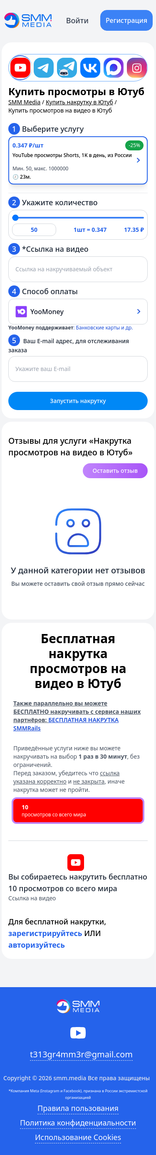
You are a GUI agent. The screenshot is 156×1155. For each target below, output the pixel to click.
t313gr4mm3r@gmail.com (81, 1054)
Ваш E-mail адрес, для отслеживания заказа (68, 344)
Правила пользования (78, 1108)
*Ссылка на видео (48, 249)
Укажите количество (53, 202)
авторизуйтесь (36, 945)
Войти (77, 20)
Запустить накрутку (78, 401)
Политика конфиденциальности (78, 1123)
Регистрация (126, 20)
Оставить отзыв (115, 470)
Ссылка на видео (32, 898)
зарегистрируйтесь (45, 933)
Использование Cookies (78, 1137)
